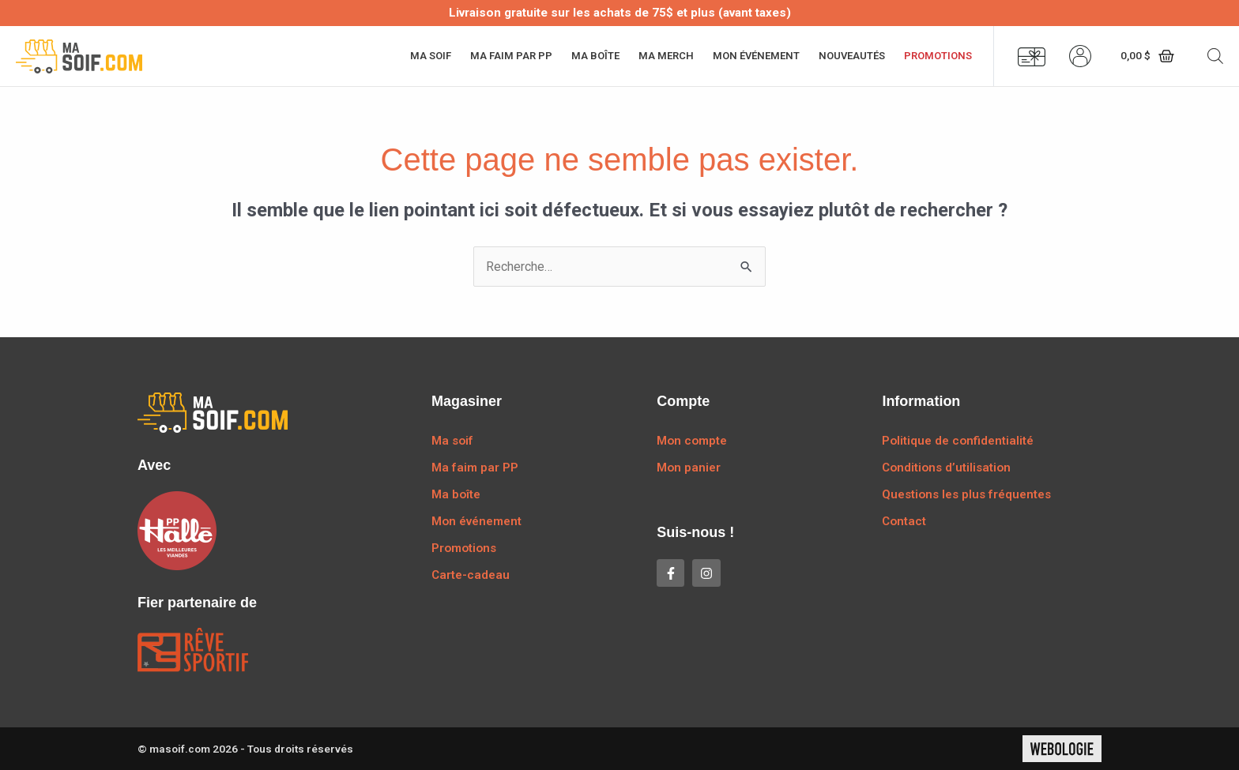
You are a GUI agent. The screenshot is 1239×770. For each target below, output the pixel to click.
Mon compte (692, 441)
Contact (904, 521)
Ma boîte (595, 56)
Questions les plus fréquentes (966, 494)
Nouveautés (852, 56)
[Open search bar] (1215, 56)
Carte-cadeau (470, 575)
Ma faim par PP (511, 56)
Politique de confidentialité (958, 441)
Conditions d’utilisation (946, 467)
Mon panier (689, 467)
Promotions (938, 56)
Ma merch (666, 56)
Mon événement (756, 56)
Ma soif (430, 56)
